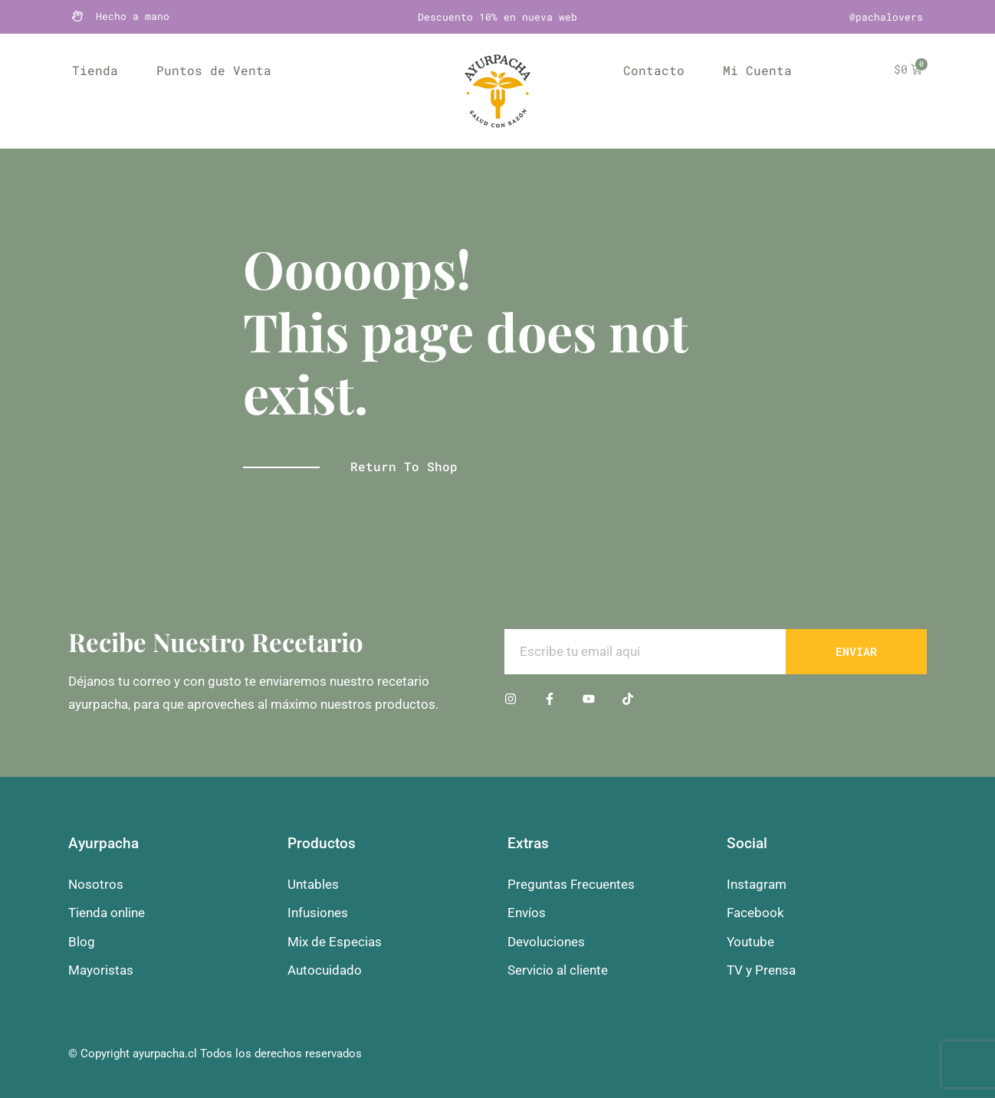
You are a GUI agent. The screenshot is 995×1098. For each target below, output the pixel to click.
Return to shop (404, 466)
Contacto (654, 70)
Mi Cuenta (757, 70)
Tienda (95, 70)
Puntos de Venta (213, 70)
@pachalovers (886, 17)
